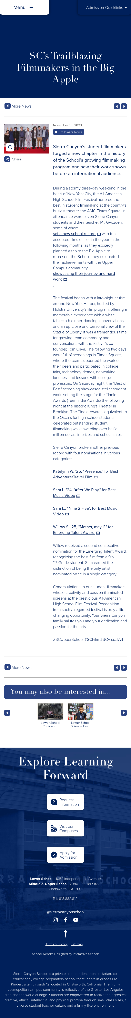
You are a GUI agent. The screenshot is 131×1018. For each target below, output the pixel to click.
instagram (55, 920)
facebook (65, 920)
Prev (7, 713)
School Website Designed (50, 954)
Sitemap (77, 944)
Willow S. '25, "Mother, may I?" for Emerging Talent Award (83, 529)
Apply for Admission (69, 855)
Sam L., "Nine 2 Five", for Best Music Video (85, 511)
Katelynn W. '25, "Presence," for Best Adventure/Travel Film (85, 474)
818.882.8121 (69, 898)
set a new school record (74, 233)
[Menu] (24, 7)
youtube (76, 920)
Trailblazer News (70, 132)
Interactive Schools (86, 954)
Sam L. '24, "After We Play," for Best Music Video (84, 492)
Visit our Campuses (68, 828)
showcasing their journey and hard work (84, 276)
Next (124, 713)
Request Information (69, 802)
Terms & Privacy (57, 944)
